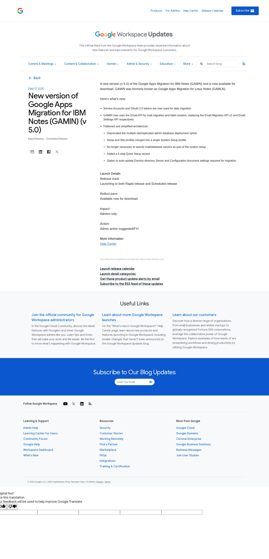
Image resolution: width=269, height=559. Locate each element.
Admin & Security (139, 64)
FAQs (103, 455)
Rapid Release (36, 138)
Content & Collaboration (81, 64)
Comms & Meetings (42, 64)
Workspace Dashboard (38, 450)
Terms (107, 482)
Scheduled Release (56, 138)
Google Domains (187, 433)
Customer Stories (111, 433)
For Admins (173, 11)
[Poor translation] (12, 507)
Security (105, 428)
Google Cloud (185, 428)
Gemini (113, 64)
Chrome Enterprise (188, 439)
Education (167, 64)
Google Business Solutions (193, 444)
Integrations (107, 461)
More (188, 64)
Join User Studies (187, 455)
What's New (31, 455)
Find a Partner (109, 444)
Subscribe (245, 11)
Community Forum (35, 439)
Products (156, 11)
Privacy (99, 482)
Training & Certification (115, 466)
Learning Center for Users (40, 433)
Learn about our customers (194, 315)
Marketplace (108, 450)
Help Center (190, 11)
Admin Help (30, 428)
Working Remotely (112, 439)
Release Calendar (213, 11)
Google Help (31, 444)
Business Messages (188, 450)
